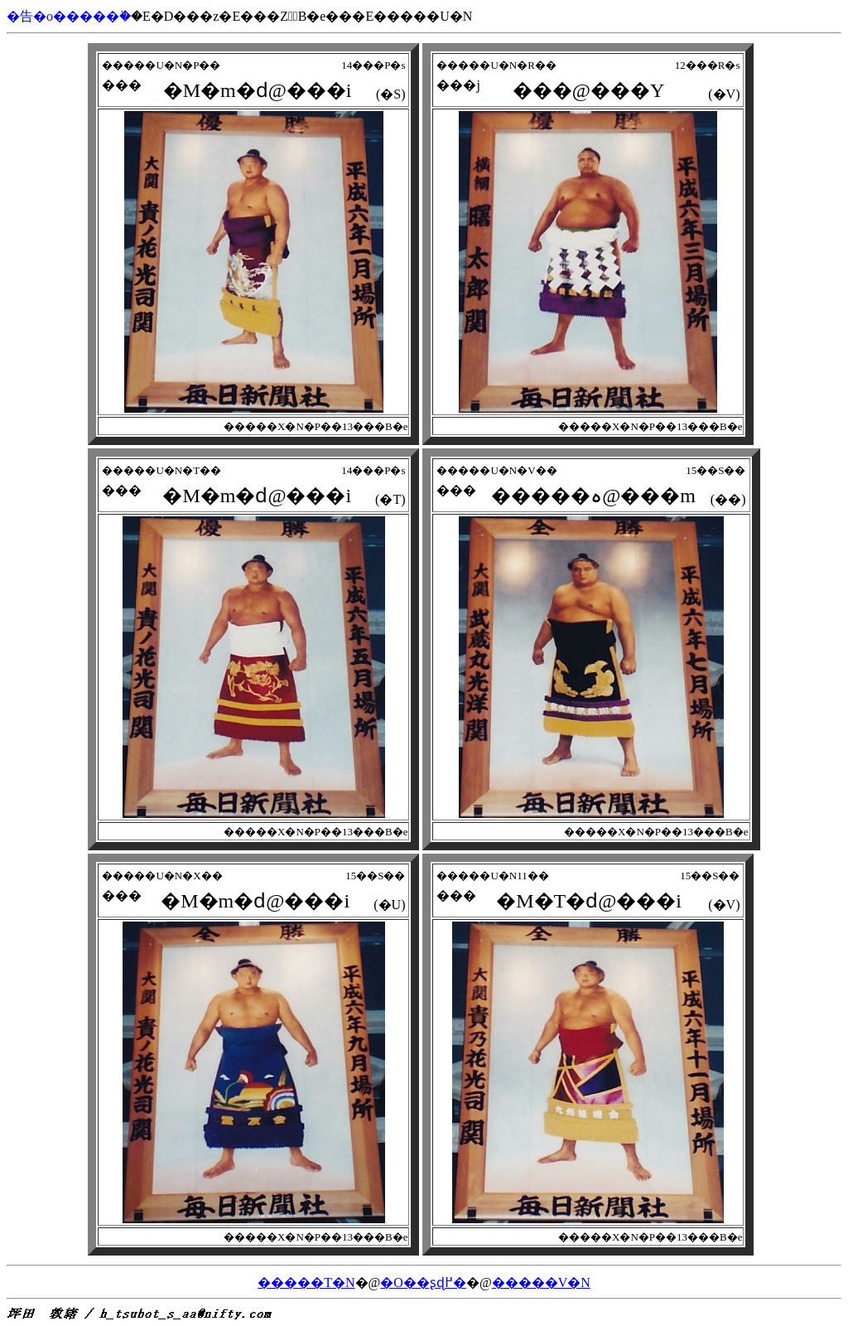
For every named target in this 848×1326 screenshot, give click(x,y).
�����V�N (541, 1282)
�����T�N (306, 1282)
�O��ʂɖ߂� (423, 1282)
